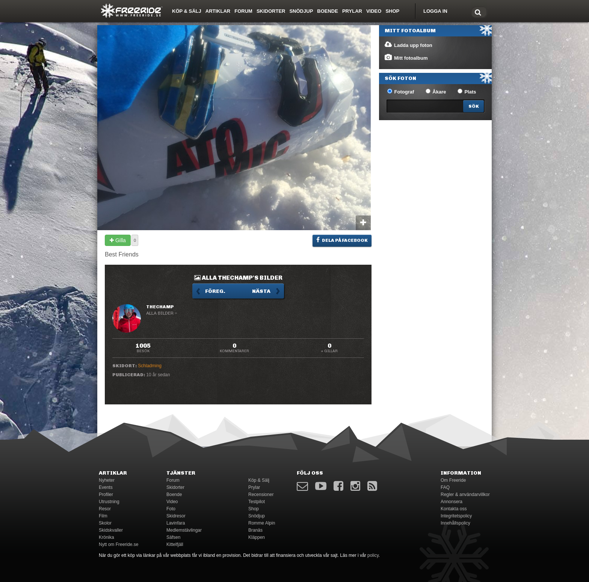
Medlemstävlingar (184, 530)
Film (103, 516)
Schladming (150, 365)
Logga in (435, 11)
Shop (392, 11)
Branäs (255, 530)
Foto (170, 508)
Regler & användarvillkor (465, 494)
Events (106, 487)
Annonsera (451, 501)
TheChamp (160, 306)
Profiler (106, 494)
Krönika (106, 537)
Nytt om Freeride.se (118, 544)
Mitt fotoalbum (406, 57)
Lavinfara (175, 523)
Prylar (352, 11)
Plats (467, 92)
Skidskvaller (111, 530)
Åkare (436, 92)
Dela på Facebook (342, 240)
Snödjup (301, 11)
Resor (105, 508)
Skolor (105, 523)
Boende (327, 11)
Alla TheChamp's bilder (238, 277)
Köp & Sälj (186, 11)
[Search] (473, 106)
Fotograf (400, 92)
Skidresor (176, 516)
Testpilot (256, 501)
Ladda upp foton (408, 44)
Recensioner (260, 494)
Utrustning (109, 501)
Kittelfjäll (174, 544)
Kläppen (256, 537)
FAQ (445, 487)
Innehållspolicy (455, 523)
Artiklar (217, 11)
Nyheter (107, 480)
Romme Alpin (261, 523)
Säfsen (173, 537)
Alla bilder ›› (161, 313)
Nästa (261, 291)
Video (373, 11)
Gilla (118, 240)
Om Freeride (453, 480)
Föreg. (215, 291)
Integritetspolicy (456, 516)
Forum (243, 11)
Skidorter (271, 11)
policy (373, 555)
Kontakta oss (454, 508)
